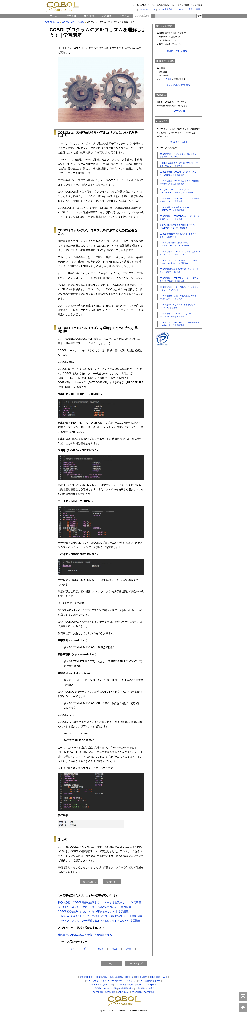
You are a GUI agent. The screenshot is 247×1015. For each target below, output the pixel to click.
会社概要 (106, 15)
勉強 (100, 948)
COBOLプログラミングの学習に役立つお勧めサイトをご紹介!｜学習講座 (99, 920)
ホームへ (111, 963)
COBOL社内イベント (158, 977)
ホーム (53, 15)
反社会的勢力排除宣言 (144, 988)
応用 (86, 948)
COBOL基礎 (98, 992)
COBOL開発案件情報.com (149, 981)
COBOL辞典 (149, 992)
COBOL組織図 (141, 977)
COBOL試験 (137, 992)
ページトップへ (136, 963)
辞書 (128, 948)
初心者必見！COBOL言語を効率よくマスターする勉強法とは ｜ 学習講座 (99, 902)
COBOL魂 (179, 9)
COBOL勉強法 (123, 992)
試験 (114, 948)
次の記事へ (112, 882)
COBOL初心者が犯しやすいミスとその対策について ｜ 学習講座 (94, 907)
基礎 (72, 948)
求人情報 (167, 79)
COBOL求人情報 (165, 9)
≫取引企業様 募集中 (178, 51)
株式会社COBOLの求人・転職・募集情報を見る (85, 934)
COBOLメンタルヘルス (96, 981)
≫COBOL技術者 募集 (178, 85)
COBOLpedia (150, 985)
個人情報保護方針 (126, 988)
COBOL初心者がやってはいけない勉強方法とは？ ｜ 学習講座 (93, 911)
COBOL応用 (110, 992)
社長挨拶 (71, 15)
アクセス (124, 15)
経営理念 (89, 15)
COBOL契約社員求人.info (102, 985)
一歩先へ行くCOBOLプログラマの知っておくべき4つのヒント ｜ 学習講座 (100, 916)
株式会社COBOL (87, 977)
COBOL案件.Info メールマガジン (122, 981)
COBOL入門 (142, 15)
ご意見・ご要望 (193, 9)
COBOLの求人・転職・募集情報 (109, 977)
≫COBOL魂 (179, 111)
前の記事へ (89, 882)
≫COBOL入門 (178, 142)
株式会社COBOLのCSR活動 (104, 988)
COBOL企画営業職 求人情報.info (129, 985)
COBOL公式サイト (147, 9)
